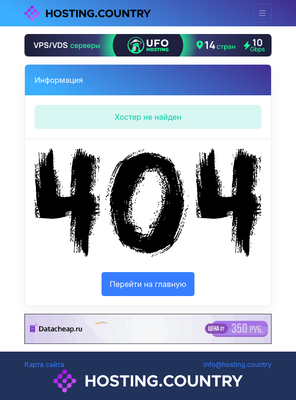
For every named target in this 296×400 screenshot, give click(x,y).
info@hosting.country (238, 364)
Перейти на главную (148, 284)
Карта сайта (44, 364)
